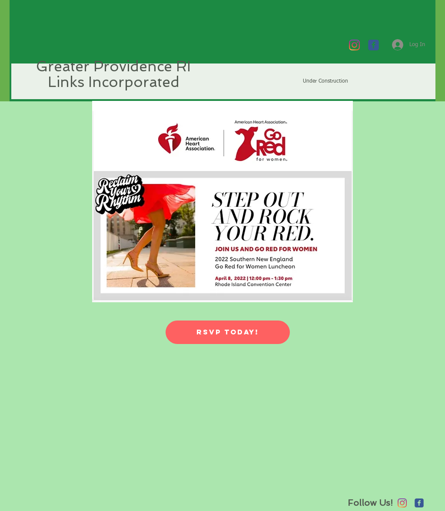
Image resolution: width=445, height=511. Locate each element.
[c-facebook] (373, 45)
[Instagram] (354, 45)
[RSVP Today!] (228, 332)
